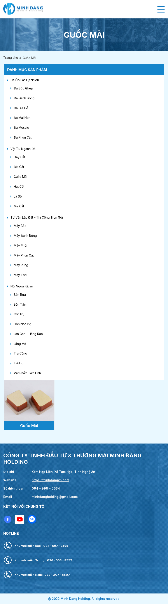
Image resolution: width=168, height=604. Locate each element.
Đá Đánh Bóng (24, 98)
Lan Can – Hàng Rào (28, 334)
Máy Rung (21, 265)
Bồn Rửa (20, 294)
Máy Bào (20, 226)
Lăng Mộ (20, 344)
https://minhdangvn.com (50, 480)
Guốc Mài (20, 176)
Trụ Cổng (20, 353)
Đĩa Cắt (19, 167)
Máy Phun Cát (24, 255)
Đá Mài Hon (22, 117)
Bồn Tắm (20, 304)
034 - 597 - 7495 (55, 545)
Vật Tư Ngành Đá (22, 149)
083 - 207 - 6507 (57, 574)
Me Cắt (19, 206)
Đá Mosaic (21, 127)
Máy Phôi (20, 245)
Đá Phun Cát (23, 137)
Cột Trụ (19, 314)
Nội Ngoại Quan (21, 286)
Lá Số (18, 196)
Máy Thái (20, 275)
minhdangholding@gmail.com (55, 497)
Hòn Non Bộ (22, 324)
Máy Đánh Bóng (25, 235)
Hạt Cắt (19, 186)
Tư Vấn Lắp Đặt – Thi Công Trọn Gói (36, 217)
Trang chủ (10, 57)
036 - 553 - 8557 (59, 560)
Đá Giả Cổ (21, 108)
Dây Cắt (19, 157)
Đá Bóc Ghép (23, 88)
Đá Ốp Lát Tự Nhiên (24, 80)
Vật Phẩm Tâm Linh (27, 373)
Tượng (18, 363)
